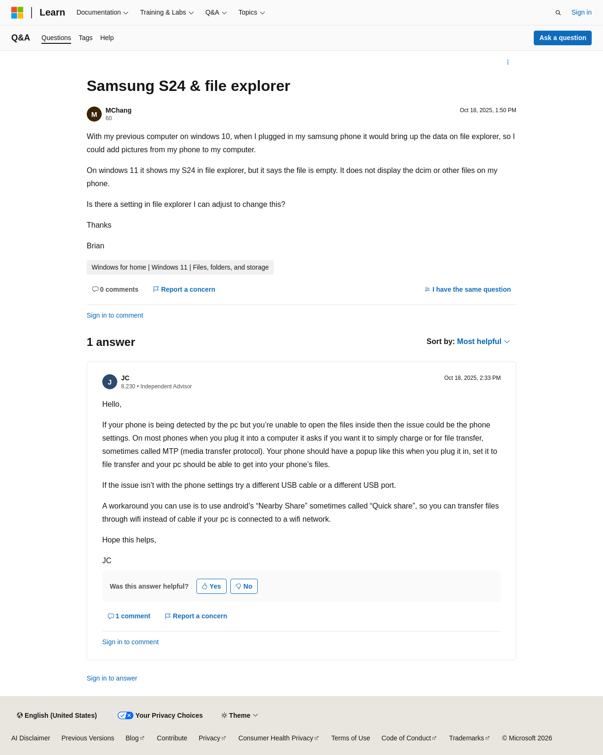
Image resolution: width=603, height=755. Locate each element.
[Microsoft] (17, 13)
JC (125, 378)
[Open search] (558, 12)
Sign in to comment (115, 315)
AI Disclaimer (30, 738)
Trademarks (466, 738)
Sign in (581, 12)
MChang (118, 110)
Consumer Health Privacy (275, 738)
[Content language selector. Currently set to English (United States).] (56, 715)
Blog (132, 738)
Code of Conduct (406, 738)
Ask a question (563, 37)
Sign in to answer (112, 678)
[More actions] (508, 62)
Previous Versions (87, 738)
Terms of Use (350, 738)
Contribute (172, 738)
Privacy (209, 738)
